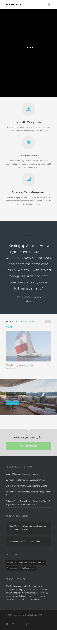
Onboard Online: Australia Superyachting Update (26, 486)
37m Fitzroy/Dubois (31, 541)
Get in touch (28, 446)
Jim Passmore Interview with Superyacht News (25, 480)
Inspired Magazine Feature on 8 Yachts (22, 474)
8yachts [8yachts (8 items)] (10, 563)
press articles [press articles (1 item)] (12, 568)
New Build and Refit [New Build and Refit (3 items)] (37, 563)
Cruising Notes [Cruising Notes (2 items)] (21, 563)
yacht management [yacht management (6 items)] (27, 568)
